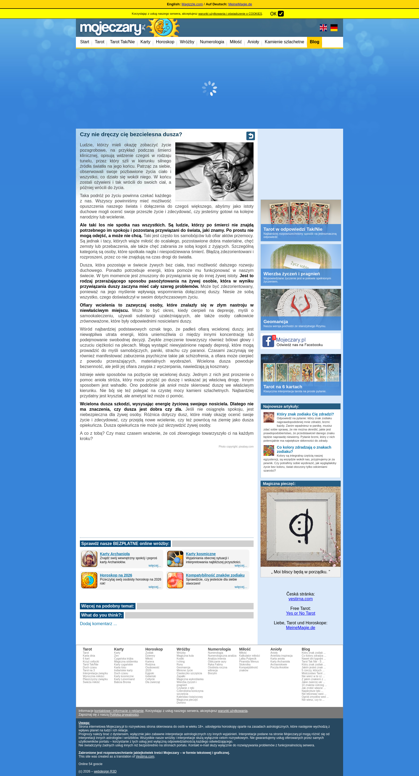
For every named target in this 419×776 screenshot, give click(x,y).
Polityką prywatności (124, 714)
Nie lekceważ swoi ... (314, 693)
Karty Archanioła (115, 554)
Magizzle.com (192, 4)
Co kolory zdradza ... (314, 655)
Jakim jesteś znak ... (314, 667)
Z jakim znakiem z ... (314, 679)
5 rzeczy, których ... (313, 670)
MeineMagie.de (240, 4)
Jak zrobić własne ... (314, 688)
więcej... (155, 565)
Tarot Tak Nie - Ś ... (313, 661)
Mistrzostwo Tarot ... (313, 673)
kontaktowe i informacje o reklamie (118, 711)
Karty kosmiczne (201, 554)
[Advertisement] (209, 88)
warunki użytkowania (233, 711)
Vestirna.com (145, 756)
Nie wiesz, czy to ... (313, 699)
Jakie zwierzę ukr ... (313, 682)
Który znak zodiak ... (314, 652)
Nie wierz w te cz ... (313, 676)
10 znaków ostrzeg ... (314, 685)
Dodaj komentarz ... (98, 623)
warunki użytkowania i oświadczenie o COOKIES (230, 13)
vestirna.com (301, 599)
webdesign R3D (105, 771)
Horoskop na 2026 (116, 575)
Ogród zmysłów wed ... (315, 696)
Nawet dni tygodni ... (314, 658)
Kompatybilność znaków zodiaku (215, 575)
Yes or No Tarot (300, 613)
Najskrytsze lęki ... (312, 690)
